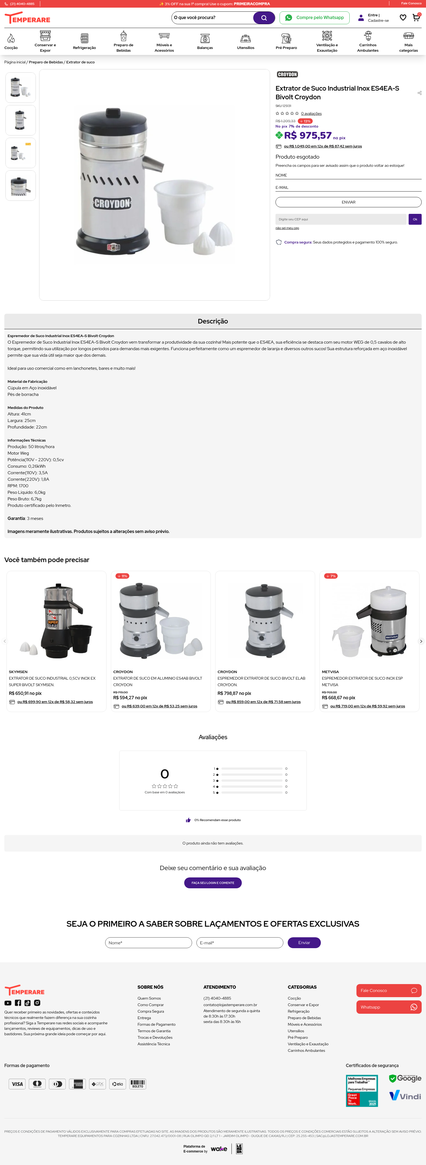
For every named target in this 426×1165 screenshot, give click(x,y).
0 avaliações (311, 113)
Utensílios (296, 1030)
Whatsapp (389, 1007)
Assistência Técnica (154, 1043)
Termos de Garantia (154, 1030)
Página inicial (15, 62)
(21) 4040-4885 (217, 998)
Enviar (348, 202)
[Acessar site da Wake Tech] (197, 1149)
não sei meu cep (287, 228)
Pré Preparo (298, 1037)
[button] (421, 641)
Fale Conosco (389, 990)
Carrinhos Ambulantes (306, 1050)
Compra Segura (151, 1011)
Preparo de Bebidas (46, 62)
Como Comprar (151, 1004)
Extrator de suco (80, 62)
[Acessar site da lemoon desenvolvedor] (237, 1149)
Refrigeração (299, 1011)
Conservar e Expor (303, 1004)
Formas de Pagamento (157, 1024)
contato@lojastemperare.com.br (230, 1004)
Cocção (294, 998)
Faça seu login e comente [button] (213, 883)
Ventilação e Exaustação (308, 1043)
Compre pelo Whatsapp (314, 17)
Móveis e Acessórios (305, 1024)
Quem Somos (149, 998)
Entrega (144, 1017)
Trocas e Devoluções (155, 1037)
